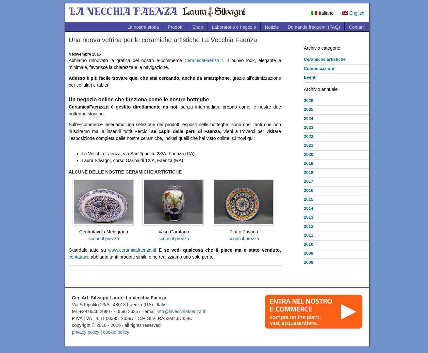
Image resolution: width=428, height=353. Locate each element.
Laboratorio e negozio (234, 27)
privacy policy (85, 332)
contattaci (78, 257)
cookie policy (116, 332)
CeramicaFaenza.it (203, 60)
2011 (308, 235)
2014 (308, 208)
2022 (308, 136)
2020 (308, 154)
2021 (308, 145)
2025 (308, 109)
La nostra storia (143, 27)
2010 (308, 244)
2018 (308, 172)
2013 (308, 217)
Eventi (310, 77)
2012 (308, 226)
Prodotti (175, 27)
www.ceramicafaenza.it (131, 250)
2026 (308, 100)
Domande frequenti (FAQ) (314, 27)
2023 (308, 127)
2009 (308, 253)
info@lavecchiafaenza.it (181, 311)
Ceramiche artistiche (325, 59)
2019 (308, 163)
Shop (197, 27)
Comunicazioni (319, 68)
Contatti (357, 27)
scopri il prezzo (104, 238)
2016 (308, 190)
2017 (308, 181)
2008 (308, 262)
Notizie (272, 27)
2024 (308, 118)
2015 (308, 199)
